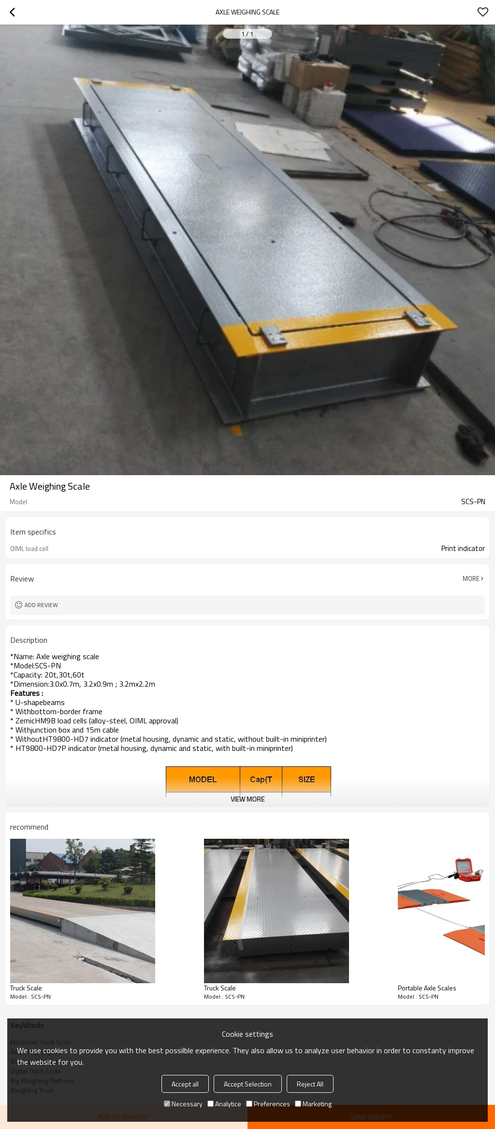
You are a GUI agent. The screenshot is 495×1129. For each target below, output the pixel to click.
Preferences (268, 1104)
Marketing (313, 1104)
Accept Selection (248, 1084)
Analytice (224, 1104)
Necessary (183, 1104)
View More (247, 799)
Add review (41, 604)
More (471, 578)
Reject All (310, 1084)
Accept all (185, 1084)
